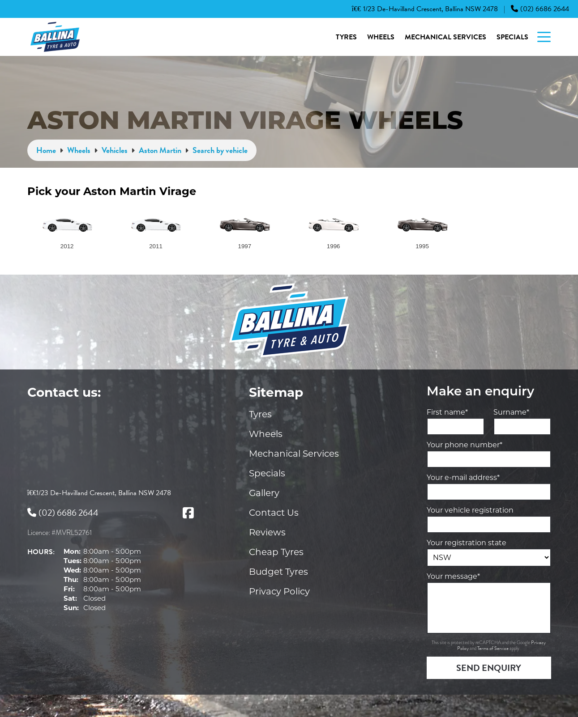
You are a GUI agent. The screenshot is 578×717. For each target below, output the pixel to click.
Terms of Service (493, 648)
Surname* (511, 412)
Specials (512, 37)
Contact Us (274, 512)
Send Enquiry (488, 668)
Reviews (267, 532)
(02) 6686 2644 (540, 9)
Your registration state (466, 543)
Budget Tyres (278, 571)
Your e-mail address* (463, 477)
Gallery (264, 493)
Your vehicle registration (470, 510)
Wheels (380, 37)
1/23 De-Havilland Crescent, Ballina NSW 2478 (425, 9)
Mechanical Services (445, 37)
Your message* (453, 576)
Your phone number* (464, 445)
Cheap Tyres (276, 552)
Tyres (346, 37)
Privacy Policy (279, 591)
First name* (447, 412)
